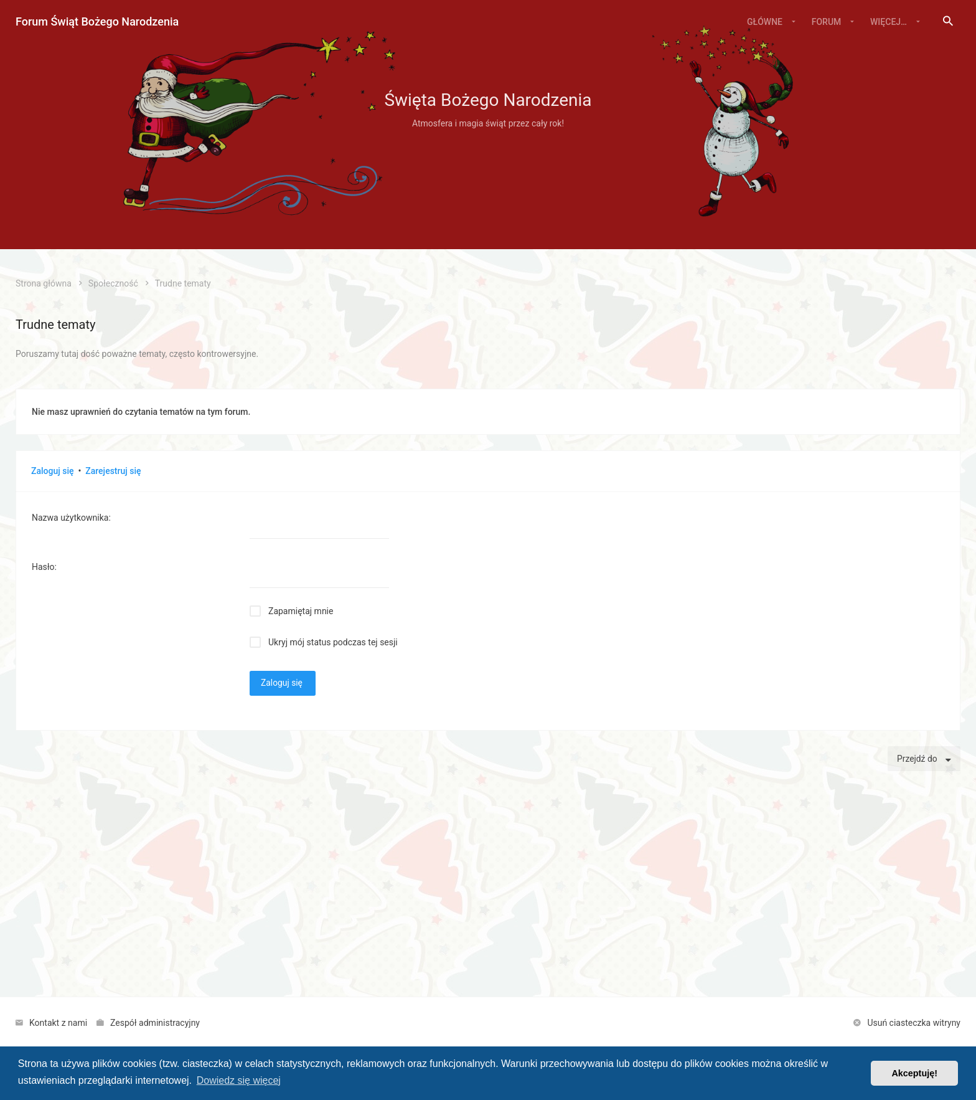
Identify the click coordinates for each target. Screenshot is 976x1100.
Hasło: (44, 567)
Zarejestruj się (113, 471)
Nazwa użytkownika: (71, 518)
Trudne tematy (55, 324)
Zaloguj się (52, 471)
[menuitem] (948, 22)
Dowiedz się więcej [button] (239, 1080)
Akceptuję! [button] (914, 1073)
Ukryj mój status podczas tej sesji (333, 642)
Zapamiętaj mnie (300, 611)
